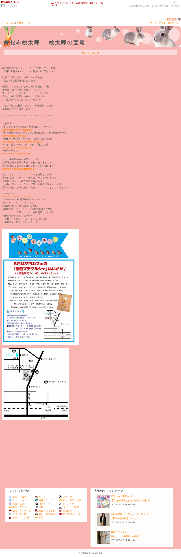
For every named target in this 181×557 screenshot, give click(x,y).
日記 (12, 23)
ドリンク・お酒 (19, 517)
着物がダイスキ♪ (119, 532)
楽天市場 (175, 6)
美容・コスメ (18, 503)
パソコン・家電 (69, 507)
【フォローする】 (156, 23)
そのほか (65, 510)
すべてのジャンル (70, 514)
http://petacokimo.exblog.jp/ (17, 129)
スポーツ (65, 497)
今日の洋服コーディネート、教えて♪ (130, 514)
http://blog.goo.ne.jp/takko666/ (18, 168)
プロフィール (23, 23)
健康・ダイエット (20, 507)
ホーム (4, 23)
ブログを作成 (161, 6)
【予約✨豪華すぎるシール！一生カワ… (132, 500)
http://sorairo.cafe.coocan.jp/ (17, 196)
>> (138, 6)
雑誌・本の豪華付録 (121, 496)
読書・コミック (45, 510)
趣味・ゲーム (44, 500)
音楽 (39, 507)
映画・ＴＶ (42, 503)
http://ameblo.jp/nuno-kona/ (17, 153)
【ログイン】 (174, 23)
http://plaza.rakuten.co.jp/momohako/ (22, 141)
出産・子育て (18, 497)
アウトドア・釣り (70, 500)
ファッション (11, 6)
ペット (40, 497)
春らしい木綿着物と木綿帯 (125, 536)
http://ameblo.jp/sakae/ (14, 135)
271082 (172, 19)
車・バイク (66, 503)
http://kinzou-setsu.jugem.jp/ (17, 147)
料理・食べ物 (18, 514)
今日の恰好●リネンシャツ (124, 518)
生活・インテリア (20, 510)
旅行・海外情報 (45, 514)
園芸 (39, 517)
